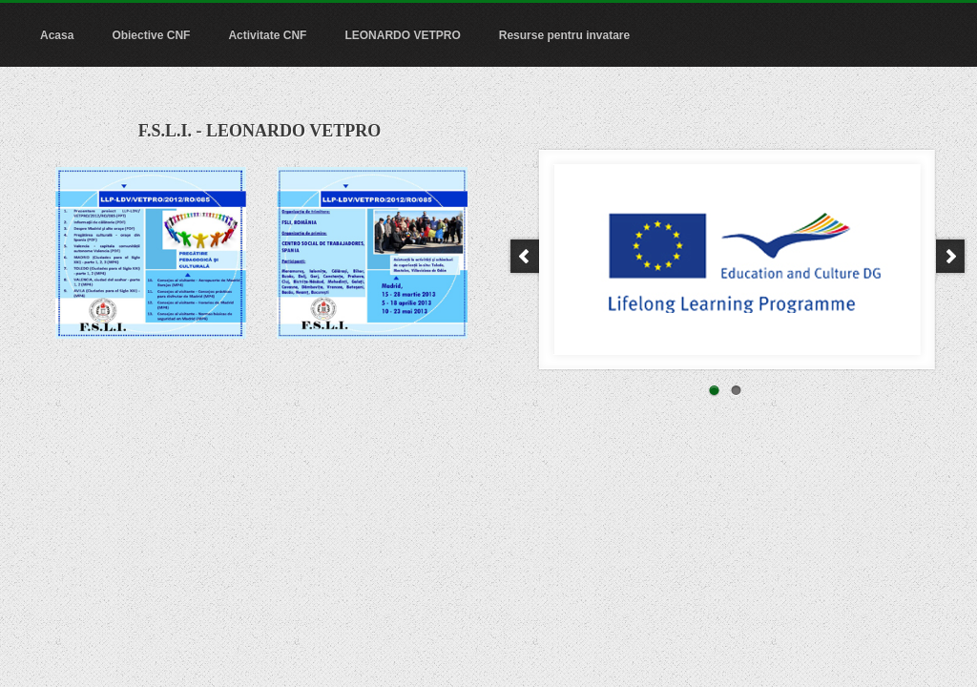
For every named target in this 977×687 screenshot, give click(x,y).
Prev (523, 256)
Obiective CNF (151, 35)
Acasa (56, 35)
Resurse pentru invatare (564, 35)
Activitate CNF (267, 35)
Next (951, 256)
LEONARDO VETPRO (402, 35)
